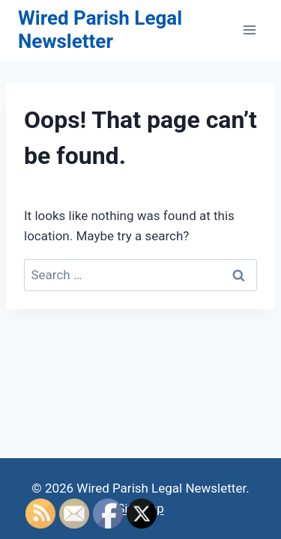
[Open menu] (249, 29)
